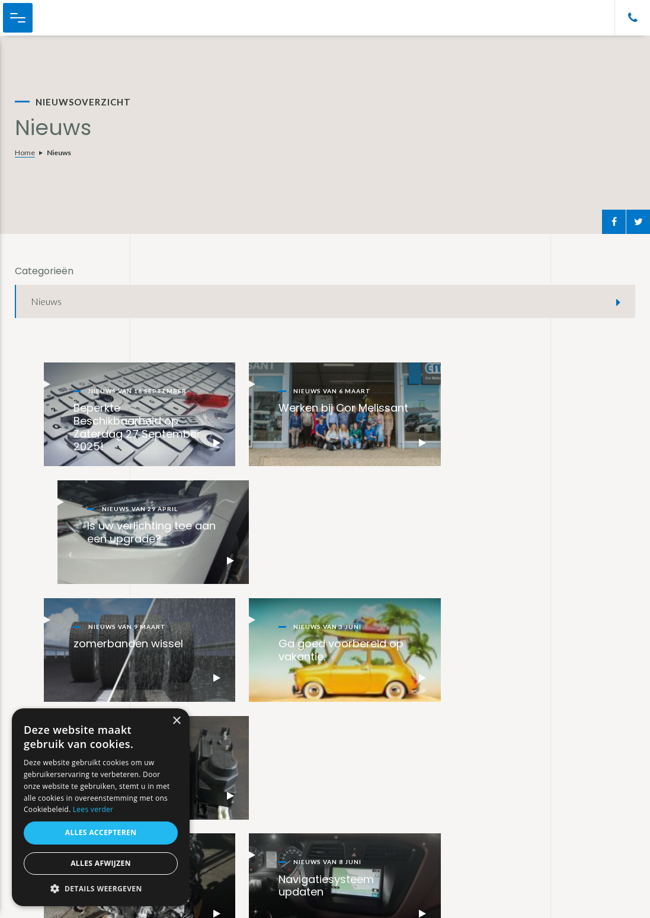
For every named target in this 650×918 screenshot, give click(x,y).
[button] (101, 888)
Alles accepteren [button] (101, 832)
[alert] (101, 807)
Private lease (270, 797)
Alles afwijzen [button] (101, 863)
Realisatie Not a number (570, 900)
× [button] (176, 721)
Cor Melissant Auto (71, 18)
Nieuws (46, 301)
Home (25, 152)
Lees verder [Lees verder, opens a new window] (93, 809)
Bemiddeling (268, 829)
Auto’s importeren (279, 813)
